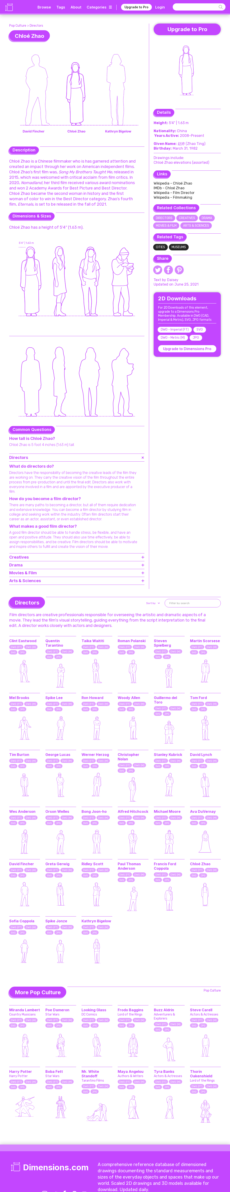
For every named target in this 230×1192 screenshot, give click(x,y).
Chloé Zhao (200, 864)
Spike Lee (54, 697)
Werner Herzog (95, 754)
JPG (196, 338)
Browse (44, 7)
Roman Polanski (132, 641)
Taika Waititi (93, 641)
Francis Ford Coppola (165, 866)
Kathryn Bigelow (96, 921)
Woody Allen (129, 697)
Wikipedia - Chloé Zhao (173, 183)
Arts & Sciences (196, 226)
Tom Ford (198, 697)
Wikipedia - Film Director (174, 193)
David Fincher (21, 864)
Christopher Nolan (128, 756)
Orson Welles (57, 811)
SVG (200, 329)
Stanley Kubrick (168, 754)
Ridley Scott (92, 864)
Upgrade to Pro (136, 7)
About (76, 7)
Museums (179, 247)
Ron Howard (92, 697)
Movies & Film (166, 226)
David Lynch (201, 754)
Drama (207, 218)
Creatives (187, 218)
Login (160, 7)
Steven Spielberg (162, 643)
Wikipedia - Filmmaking (173, 197)
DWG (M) (31, 647)
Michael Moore (167, 811)
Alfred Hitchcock (133, 811)
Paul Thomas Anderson (129, 866)
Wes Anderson (22, 811)
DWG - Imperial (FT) (175, 329)
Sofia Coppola (21, 921)
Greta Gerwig (57, 864)
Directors (36, 26)
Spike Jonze (56, 921)
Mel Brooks (19, 697)
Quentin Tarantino (54, 643)
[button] (152, 603)
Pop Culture (17, 26)
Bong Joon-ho (94, 811)
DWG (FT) (16, 647)
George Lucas (57, 754)
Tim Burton (19, 754)
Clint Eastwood (22, 641)
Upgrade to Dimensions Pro (187, 348)
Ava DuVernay (203, 811)
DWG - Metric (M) (173, 338)
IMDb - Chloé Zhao (169, 188)
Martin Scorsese (205, 641)
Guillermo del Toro (165, 699)
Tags (60, 7)
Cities (160, 247)
